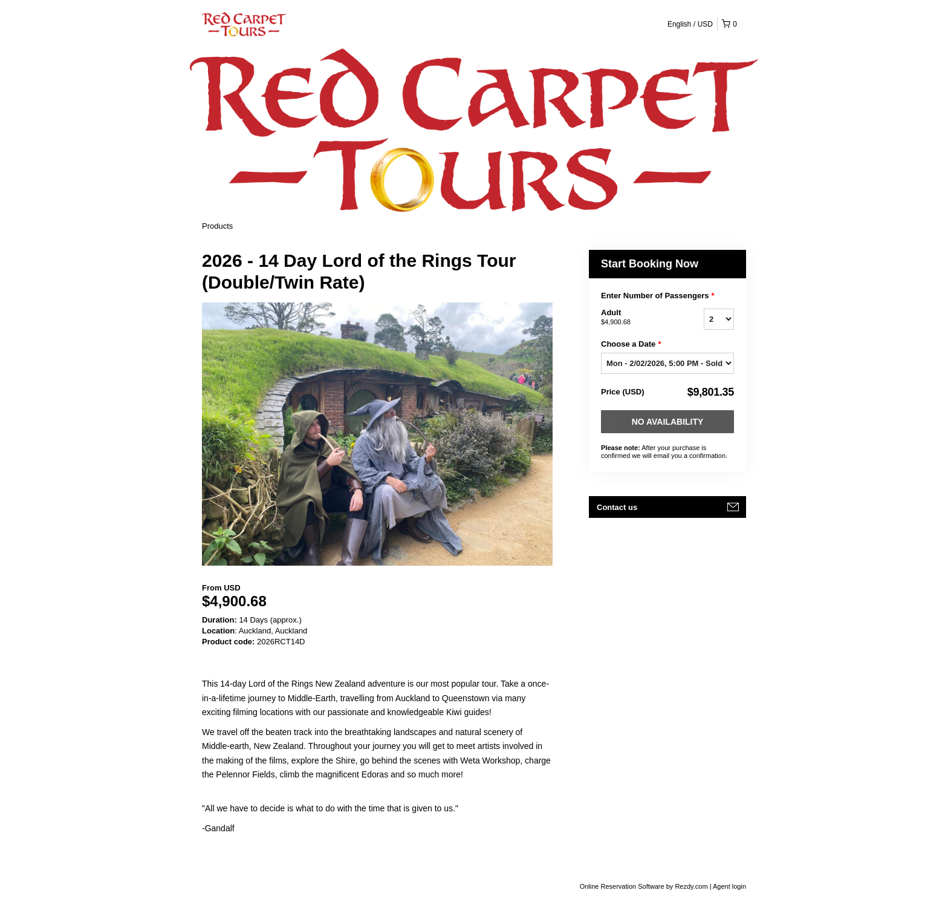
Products (217, 226)
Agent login (729, 886)
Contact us (617, 507)
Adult (637, 317)
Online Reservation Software (622, 886)
